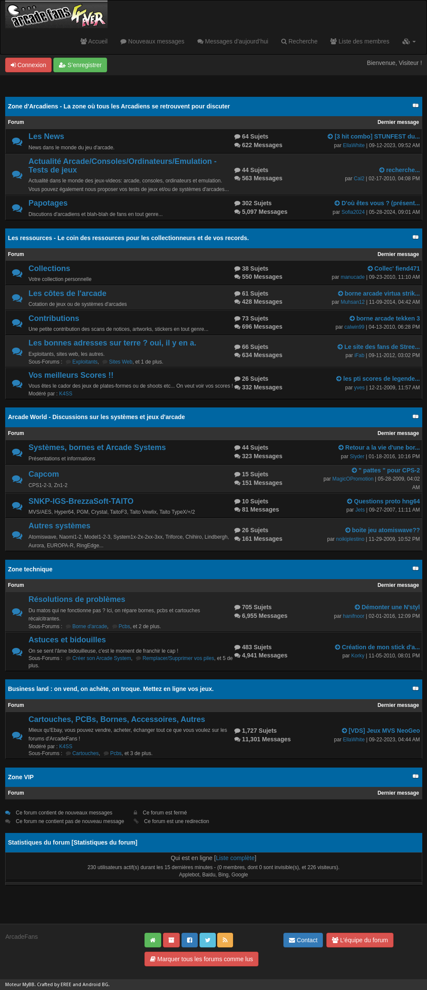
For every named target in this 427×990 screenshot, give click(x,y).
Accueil (94, 41)
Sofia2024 (353, 212)
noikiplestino (350, 539)
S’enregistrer (80, 65)
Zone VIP (21, 777)
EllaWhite (354, 145)
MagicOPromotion (353, 479)
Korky (358, 656)
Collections (49, 268)
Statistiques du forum (104, 842)
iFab (359, 355)
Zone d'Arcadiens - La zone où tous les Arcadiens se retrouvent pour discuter (119, 106)
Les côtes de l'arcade (67, 293)
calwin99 (354, 327)
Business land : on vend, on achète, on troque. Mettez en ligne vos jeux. (111, 688)
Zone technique (30, 569)
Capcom (43, 474)
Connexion (28, 65)
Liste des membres (359, 41)
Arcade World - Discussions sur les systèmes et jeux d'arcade (96, 416)
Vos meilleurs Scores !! (71, 375)
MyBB (28, 984)
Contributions (53, 318)
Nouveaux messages (152, 41)
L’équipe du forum (360, 940)
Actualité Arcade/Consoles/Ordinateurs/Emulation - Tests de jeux (122, 165)
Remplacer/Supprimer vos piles (178, 658)
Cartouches (85, 753)
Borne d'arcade (89, 626)
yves (359, 388)
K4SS (66, 394)
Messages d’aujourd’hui (232, 41)
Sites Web (120, 362)
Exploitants (85, 362)
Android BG (95, 984)
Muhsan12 (353, 302)
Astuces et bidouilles (67, 639)
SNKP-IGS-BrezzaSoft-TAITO (80, 501)
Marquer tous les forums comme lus (201, 959)
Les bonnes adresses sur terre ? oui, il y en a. (112, 343)
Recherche (299, 41)
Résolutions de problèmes (76, 599)
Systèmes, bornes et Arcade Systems (97, 447)
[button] (409, 41)
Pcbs (124, 626)
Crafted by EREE (54, 984)
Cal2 (359, 179)
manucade (353, 277)
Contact (303, 940)
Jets (360, 510)
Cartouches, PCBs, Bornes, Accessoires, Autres (116, 719)
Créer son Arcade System (101, 658)
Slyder (357, 456)
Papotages (48, 203)
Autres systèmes (59, 525)
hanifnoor (353, 616)
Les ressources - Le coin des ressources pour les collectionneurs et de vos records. (128, 237)
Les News (46, 136)
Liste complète (235, 857)
